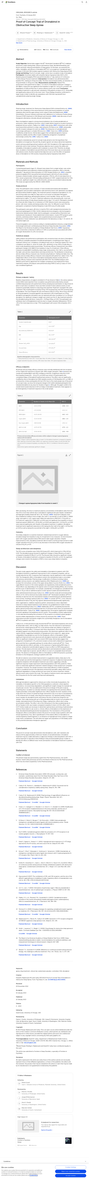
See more (19, 43)
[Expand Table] (70, 312)
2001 (68, 583)
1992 (68, 226)
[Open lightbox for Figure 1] (38, 482)
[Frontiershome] (11, 2)
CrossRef (35, 802)
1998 (60, 127)
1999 (60, 131)
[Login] (86, 2)
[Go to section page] (44, 1142)
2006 (69, 108)
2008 (65, 112)
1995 (34, 137)
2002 (42, 129)
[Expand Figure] (70, 455)
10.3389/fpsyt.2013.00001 (56, 979)
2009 (51, 514)
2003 (42, 125)
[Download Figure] (66, 455)
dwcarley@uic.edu (30, 1042)
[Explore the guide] (47, 1130)
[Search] (82, 2)
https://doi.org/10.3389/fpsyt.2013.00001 (35, 19)
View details (68, 49)
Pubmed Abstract (24, 781)
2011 (62, 172)
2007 (55, 125)
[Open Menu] (2, 2)
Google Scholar (37, 781)
